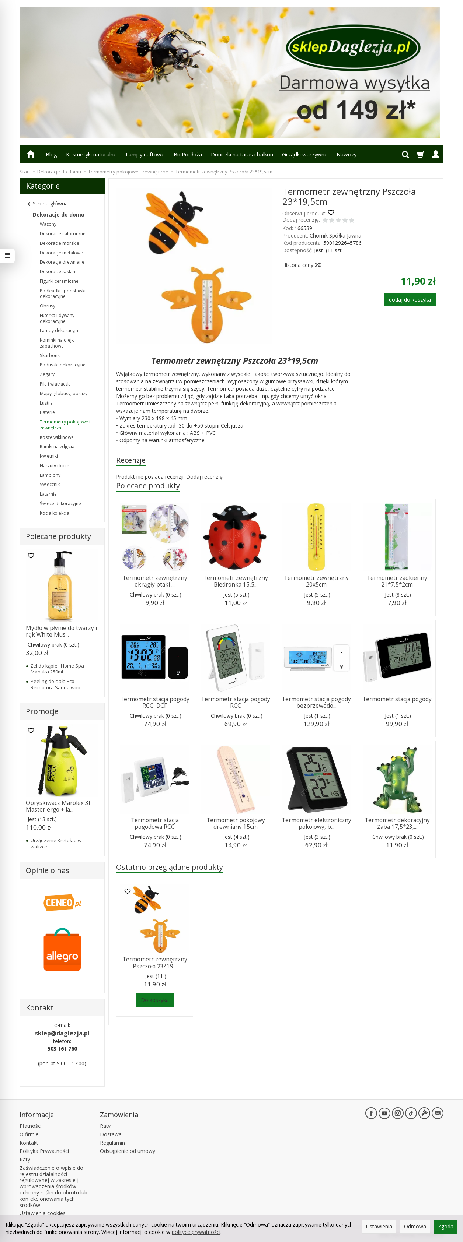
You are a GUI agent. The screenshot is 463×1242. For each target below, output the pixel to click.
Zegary (47, 374)
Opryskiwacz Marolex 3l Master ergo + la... (58, 806)
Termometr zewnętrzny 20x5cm (316, 581)
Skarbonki (50, 355)
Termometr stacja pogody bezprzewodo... (316, 702)
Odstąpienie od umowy (127, 1150)
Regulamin (112, 1142)
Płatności (31, 1125)
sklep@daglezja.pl (62, 1033)
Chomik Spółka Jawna (335, 235)
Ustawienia (379, 1226)
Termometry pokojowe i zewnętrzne (65, 425)
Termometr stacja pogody (397, 699)
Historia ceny (301, 264)
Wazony (48, 224)
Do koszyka (155, 999)
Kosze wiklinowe (57, 437)
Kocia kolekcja (54, 513)
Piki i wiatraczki (55, 384)
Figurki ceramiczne (59, 281)
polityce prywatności (196, 1231)
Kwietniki (49, 456)
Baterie (47, 412)
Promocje (42, 711)
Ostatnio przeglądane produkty (169, 867)
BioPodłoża (188, 154)
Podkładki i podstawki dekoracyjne (63, 294)
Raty (25, 1159)
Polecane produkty (148, 485)
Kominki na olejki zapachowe (57, 343)
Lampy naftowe (145, 154)
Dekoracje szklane (59, 271)
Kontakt (29, 1142)
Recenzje (131, 460)
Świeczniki (50, 484)
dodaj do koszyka (410, 299)
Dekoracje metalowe (61, 253)
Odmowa (415, 1226)
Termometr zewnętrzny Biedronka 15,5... (235, 581)
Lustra (46, 403)
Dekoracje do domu (58, 214)
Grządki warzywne (305, 154)
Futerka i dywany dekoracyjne (57, 318)
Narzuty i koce (54, 465)
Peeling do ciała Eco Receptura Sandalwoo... (57, 684)
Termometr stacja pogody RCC (235, 702)
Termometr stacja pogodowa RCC (155, 823)
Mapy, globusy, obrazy (63, 393)
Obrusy (47, 306)
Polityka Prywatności (44, 1150)
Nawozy (346, 154)
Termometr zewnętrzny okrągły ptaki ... (154, 581)
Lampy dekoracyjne (60, 330)
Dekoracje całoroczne (63, 234)
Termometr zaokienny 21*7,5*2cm (397, 581)
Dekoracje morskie (59, 243)
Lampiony (50, 475)
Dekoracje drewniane (62, 262)
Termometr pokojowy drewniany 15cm (235, 823)
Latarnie (48, 494)
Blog (51, 154)
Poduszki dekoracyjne (63, 365)
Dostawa (111, 1134)
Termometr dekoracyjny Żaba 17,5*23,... (397, 823)
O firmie (29, 1134)
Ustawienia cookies (43, 1213)
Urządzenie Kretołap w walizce (56, 843)
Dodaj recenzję (204, 476)
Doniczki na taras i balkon (242, 154)
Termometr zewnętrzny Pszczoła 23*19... (154, 963)
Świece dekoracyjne (60, 503)
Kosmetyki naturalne (91, 154)
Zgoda (445, 1226)
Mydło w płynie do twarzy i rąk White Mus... (61, 631)
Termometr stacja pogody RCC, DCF (154, 702)
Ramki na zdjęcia (57, 446)
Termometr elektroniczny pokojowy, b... (316, 823)
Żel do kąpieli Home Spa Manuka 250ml (57, 668)
